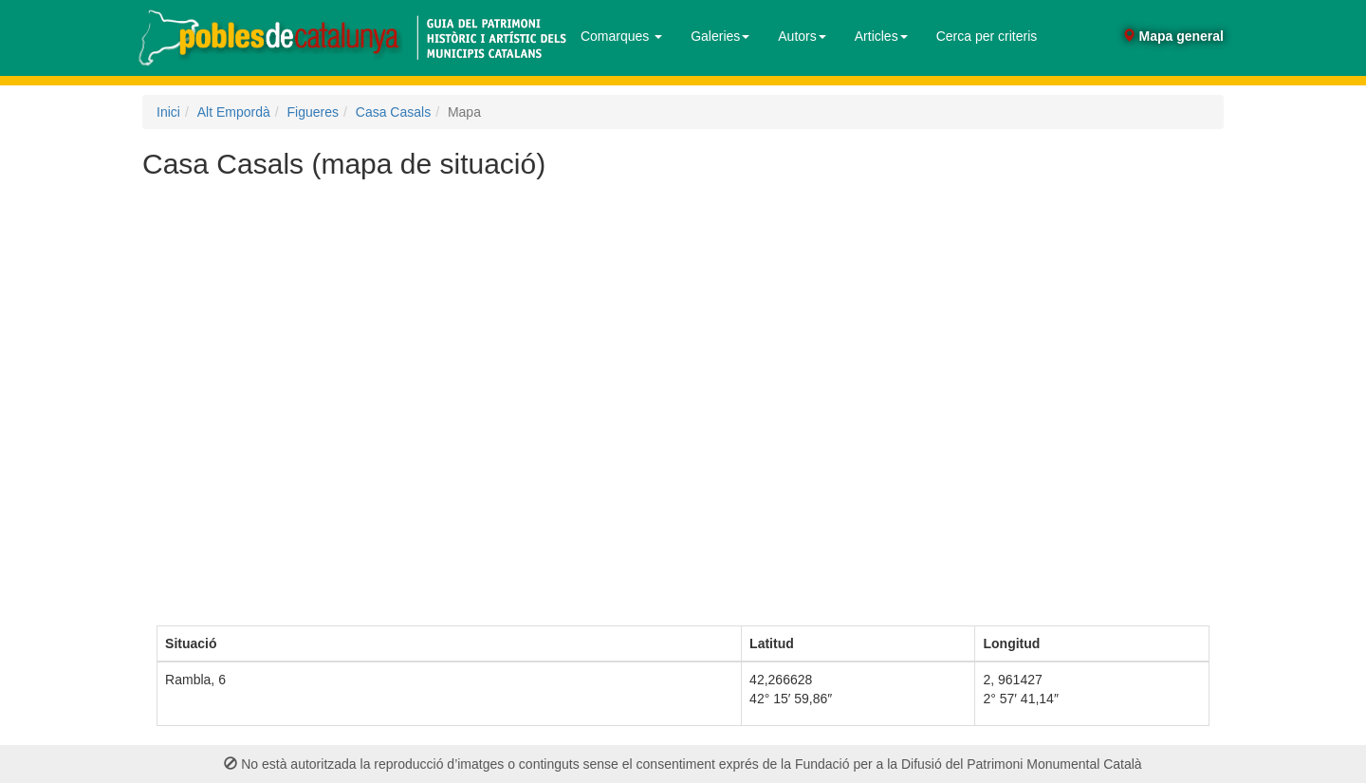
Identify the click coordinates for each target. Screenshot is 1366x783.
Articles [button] (881, 36)
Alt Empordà (233, 112)
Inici (168, 112)
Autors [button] (801, 36)
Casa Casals (393, 112)
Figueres (313, 112)
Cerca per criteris (987, 36)
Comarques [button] (621, 36)
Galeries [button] (720, 36)
